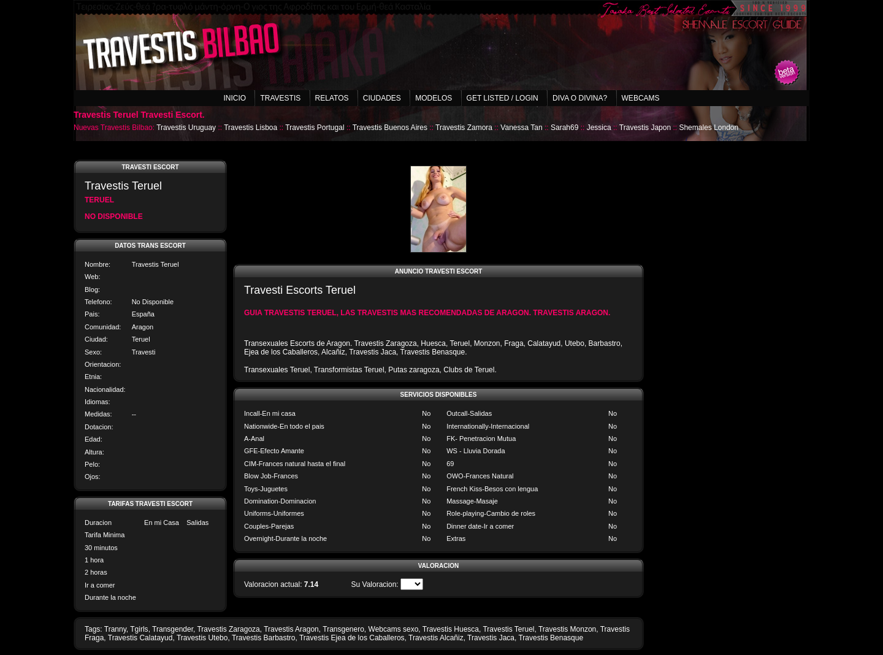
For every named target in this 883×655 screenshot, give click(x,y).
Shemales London (708, 127)
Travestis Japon (645, 127)
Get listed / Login (502, 98)
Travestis (280, 98)
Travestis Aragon (291, 629)
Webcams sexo (394, 629)
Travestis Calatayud (140, 638)
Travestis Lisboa (250, 127)
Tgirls (139, 629)
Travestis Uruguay (186, 127)
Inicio (234, 98)
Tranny (115, 629)
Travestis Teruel (508, 629)
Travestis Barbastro (264, 638)
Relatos (332, 98)
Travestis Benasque (550, 638)
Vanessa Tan (521, 127)
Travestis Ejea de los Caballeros (352, 638)
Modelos (433, 98)
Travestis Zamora (463, 127)
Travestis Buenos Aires (390, 127)
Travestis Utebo (202, 638)
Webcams (641, 98)
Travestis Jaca (490, 638)
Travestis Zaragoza (228, 629)
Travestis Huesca (450, 629)
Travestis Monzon (567, 629)
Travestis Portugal (314, 127)
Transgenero (343, 629)
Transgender (172, 629)
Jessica (599, 127)
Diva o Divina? (579, 98)
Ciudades (382, 98)
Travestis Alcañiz (436, 638)
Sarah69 (564, 127)
